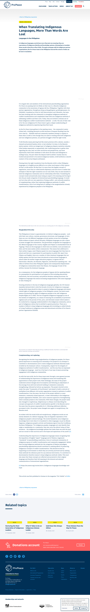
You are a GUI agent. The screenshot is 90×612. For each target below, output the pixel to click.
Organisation (73, 573)
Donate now (51, 570)
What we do (33, 570)
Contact (57, 1)
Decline (76, 608)
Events (62, 574)
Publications (64, 579)
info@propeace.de (10, 584)
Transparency (73, 575)
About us (69, 6)
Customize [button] (64, 608)
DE (61, 1)
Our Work (42, 6)
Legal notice (29, 589)
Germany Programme (35, 575)
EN (63, 1)
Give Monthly (51, 573)
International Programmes (36, 573)
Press (46, 1)
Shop (50, 1)
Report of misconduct (20, 589)
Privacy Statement (9, 589)
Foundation (81, 1)
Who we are (73, 570)
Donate (78, 6)
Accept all (83, 608)
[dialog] (75, 604)
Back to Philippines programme (28, 17)
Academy (75, 1)
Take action (53, 6)
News (62, 6)
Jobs (53, 1)
